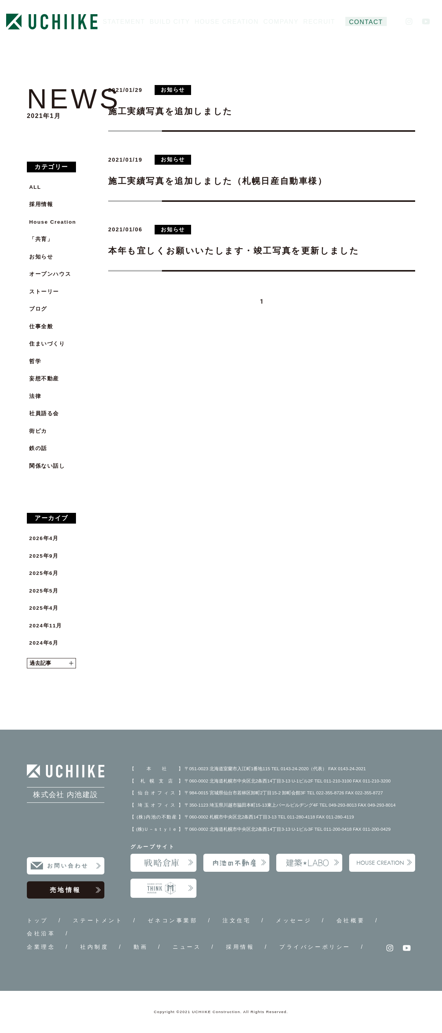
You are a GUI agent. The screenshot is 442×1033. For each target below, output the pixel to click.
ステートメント (98, 920)
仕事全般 (41, 326)
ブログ (38, 309)
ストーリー (44, 292)
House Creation (52, 222)
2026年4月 (44, 538)
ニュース (187, 947)
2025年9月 (44, 556)
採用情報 (41, 204)
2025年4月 (44, 608)
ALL (35, 187)
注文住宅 (237, 920)
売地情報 (75, 890)
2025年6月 (44, 573)
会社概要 (350, 920)
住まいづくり (47, 344)
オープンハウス (50, 274)
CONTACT (366, 21)
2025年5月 (44, 591)
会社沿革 (41, 933)
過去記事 (51, 663)
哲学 (35, 361)
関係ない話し (47, 466)
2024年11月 (45, 626)
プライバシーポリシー (315, 947)
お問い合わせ (74, 866)
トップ (37, 920)
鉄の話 (38, 448)
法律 (35, 396)
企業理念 (41, 947)
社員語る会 (44, 413)
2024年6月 (44, 643)
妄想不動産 (44, 378)
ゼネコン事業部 (173, 920)
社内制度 (94, 947)
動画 (141, 947)
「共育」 (41, 239)
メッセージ (294, 920)
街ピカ (38, 431)
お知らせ (41, 257)
